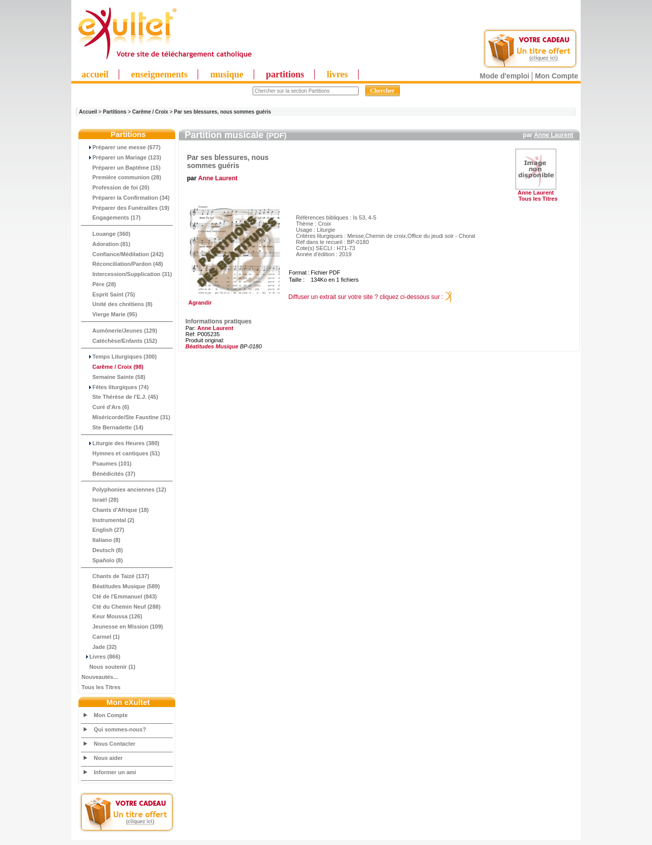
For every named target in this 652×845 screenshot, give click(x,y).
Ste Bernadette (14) (113, 427)
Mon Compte (556, 76)
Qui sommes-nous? (120, 729)
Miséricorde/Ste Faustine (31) (126, 417)
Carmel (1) (101, 637)
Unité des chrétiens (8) (117, 304)
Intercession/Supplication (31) (127, 274)
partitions (285, 74)
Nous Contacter (114, 744)
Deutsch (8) (102, 550)
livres (337, 74)
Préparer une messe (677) (121, 147)
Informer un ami (115, 772)
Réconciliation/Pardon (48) (122, 264)
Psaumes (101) (106, 463)
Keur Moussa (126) (112, 616)
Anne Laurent (553, 135)
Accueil (88, 112)
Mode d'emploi (504, 76)
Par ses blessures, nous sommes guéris (222, 112)
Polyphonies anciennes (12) (124, 489)
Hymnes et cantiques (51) (121, 453)
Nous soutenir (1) (108, 667)
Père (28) (99, 284)
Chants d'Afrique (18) (115, 510)
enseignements (159, 74)
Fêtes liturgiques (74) (115, 387)
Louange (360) (106, 234)
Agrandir (232, 300)
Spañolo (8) (102, 560)
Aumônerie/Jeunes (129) (119, 331)
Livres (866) (101, 656)
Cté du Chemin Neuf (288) (121, 607)
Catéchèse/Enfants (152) (119, 341)
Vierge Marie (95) (109, 314)
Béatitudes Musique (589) (121, 586)
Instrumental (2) (108, 520)
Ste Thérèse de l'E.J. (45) (120, 397)
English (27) (103, 530)
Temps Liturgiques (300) (119, 356)
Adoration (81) (106, 244)
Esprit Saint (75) (108, 294)
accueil (95, 74)
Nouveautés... (100, 677)
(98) (113, 367)
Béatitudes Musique (211, 346)
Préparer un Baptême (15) (121, 168)
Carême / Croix (150, 112)
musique (226, 74)
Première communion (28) (121, 177)
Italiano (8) (101, 540)
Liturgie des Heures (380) (120, 443)
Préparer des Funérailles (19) (125, 208)
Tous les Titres (101, 687)
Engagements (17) (111, 217)
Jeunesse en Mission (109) (122, 626)
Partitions (114, 112)
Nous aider (108, 758)
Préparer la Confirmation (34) (126, 198)
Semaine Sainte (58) (113, 377)
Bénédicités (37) (108, 474)
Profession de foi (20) (115, 187)
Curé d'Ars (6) (105, 407)
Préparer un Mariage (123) (121, 157)
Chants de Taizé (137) (115, 576)
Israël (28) (100, 500)
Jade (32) (99, 647)
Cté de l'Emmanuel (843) (119, 596)
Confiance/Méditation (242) (123, 254)
